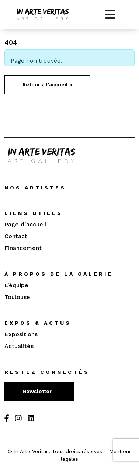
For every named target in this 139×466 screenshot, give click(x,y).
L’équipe (16, 285)
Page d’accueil (25, 224)
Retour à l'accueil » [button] (47, 84)
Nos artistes (35, 188)
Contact (15, 236)
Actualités (19, 346)
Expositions (21, 334)
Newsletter (37, 391)
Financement (23, 247)
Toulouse (17, 296)
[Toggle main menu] (110, 15)
